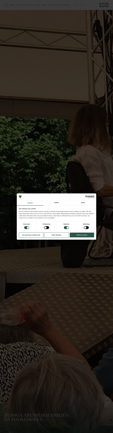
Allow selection (56, 235)
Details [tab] (56, 202)
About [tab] (83, 202)
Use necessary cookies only (31, 235)
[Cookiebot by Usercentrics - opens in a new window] (86, 196)
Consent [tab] (30, 203)
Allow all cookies (81, 235)
